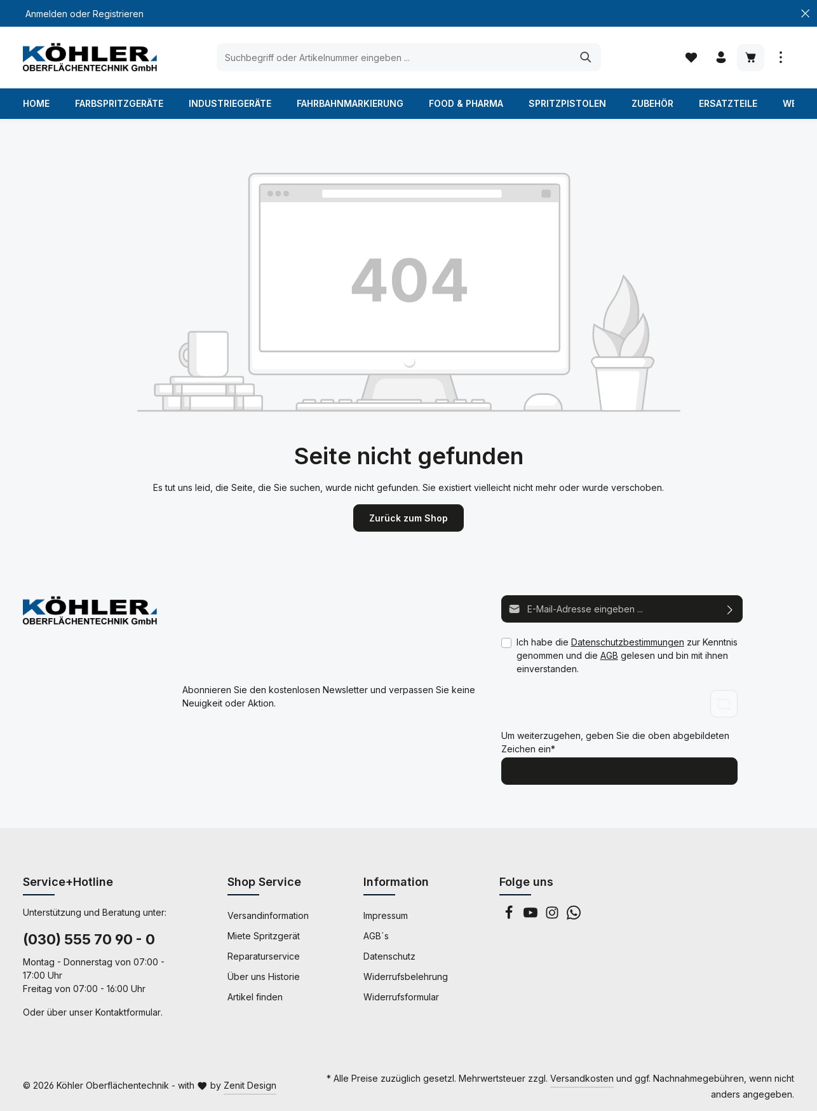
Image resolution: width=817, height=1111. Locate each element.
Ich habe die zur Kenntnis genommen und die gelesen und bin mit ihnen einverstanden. (627, 655)
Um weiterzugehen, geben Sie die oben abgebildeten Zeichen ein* (615, 741)
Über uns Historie (263, 976)
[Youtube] (531, 916)
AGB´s (376, 935)
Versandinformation (268, 915)
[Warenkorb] (750, 57)
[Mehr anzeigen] (780, 57)
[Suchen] (586, 57)
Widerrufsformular (401, 996)
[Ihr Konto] (720, 57)
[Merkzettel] (691, 57)
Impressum (385, 915)
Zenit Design (250, 1085)
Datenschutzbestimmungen (627, 642)
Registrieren (118, 13)
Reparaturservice (263, 956)
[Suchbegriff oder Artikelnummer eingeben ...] (394, 57)
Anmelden (46, 13)
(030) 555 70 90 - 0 (89, 939)
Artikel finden (255, 996)
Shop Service (264, 881)
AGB (609, 655)
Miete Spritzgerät (263, 935)
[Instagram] (553, 916)
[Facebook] (510, 916)
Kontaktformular (128, 1012)
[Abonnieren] (730, 609)
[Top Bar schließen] (805, 13)
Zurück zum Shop (408, 518)
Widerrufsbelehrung (405, 976)
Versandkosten (582, 1078)
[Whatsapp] (574, 916)
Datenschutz (389, 956)
